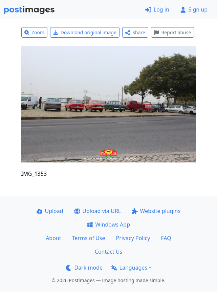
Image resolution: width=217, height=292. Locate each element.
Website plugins (156, 211)
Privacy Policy (133, 238)
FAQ (166, 238)
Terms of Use (88, 238)
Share (135, 32)
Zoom (34, 32)
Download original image (84, 32)
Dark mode (84, 267)
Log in (157, 9)
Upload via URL (97, 211)
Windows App (108, 224)
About (53, 238)
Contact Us (108, 251)
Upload (50, 211)
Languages (129, 267)
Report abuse (172, 32)
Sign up (194, 9)
